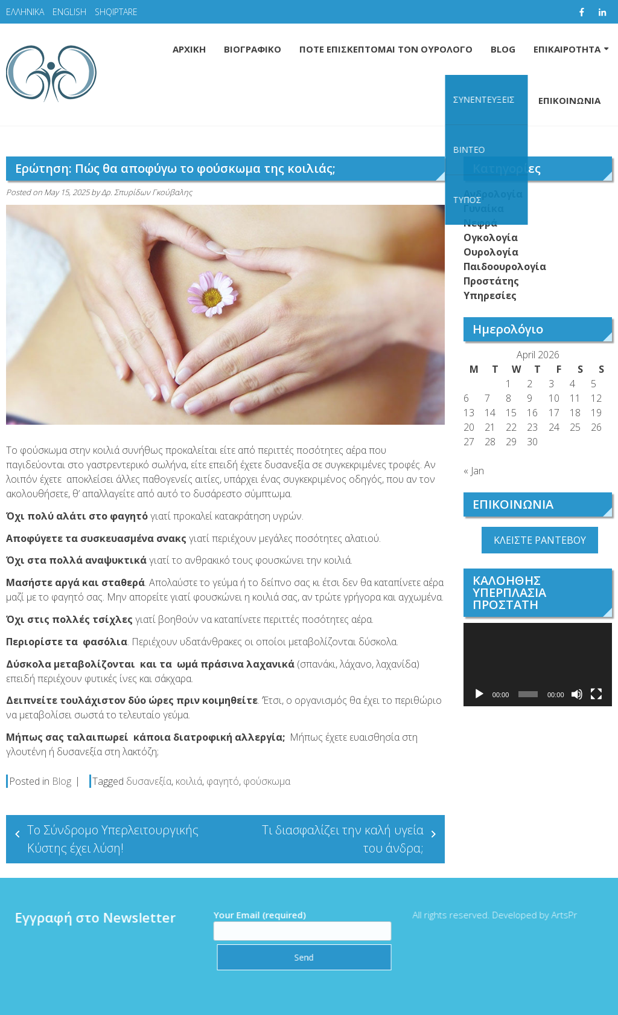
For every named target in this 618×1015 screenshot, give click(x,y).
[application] (538, 664)
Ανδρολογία (493, 194)
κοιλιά (189, 781)
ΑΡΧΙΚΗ (189, 49)
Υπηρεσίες (490, 295)
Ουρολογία (491, 252)
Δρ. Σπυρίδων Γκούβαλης (146, 192)
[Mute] (577, 694)
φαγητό (222, 781)
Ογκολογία (491, 237)
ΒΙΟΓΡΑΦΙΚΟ (252, 49)
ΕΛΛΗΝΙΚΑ (25, 12)
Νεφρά (480, 223)
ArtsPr (559, 915)
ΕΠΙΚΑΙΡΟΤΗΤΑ (567, 49)
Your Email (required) (297, 923)
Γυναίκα (484, 208)
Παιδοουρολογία (505, 266)
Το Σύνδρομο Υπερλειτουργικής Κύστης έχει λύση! (113, 839)
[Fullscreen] (596, 694)
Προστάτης (491, 281)
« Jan (474, 470)
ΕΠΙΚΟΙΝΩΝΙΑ (569, 100)
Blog (61, 781)
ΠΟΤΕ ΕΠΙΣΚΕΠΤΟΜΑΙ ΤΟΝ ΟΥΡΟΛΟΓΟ (386, 49)
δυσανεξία (148, 781)
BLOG (503, 49)
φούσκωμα (266, 781)
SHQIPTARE (116, 12)
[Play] (479, 694)
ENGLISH (69, 12)
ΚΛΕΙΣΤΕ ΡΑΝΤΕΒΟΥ (540, 540)
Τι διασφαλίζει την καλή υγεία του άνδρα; (343, 839)
